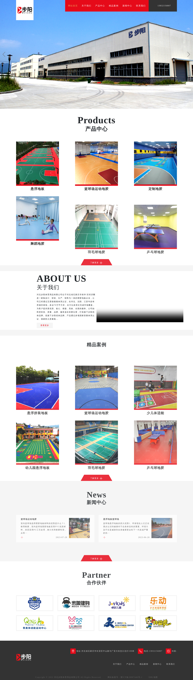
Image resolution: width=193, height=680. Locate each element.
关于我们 (86, 6)
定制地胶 (155, 217)
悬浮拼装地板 (37, 456)
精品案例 (113, 6)
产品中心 (100, 6)
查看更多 (44, 325)
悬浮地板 (37, 217)
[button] (4, 54)
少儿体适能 (155, 456)
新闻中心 (127, 6)
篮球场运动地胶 (96, 217)
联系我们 (141, 6)
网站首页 (73, 6)
